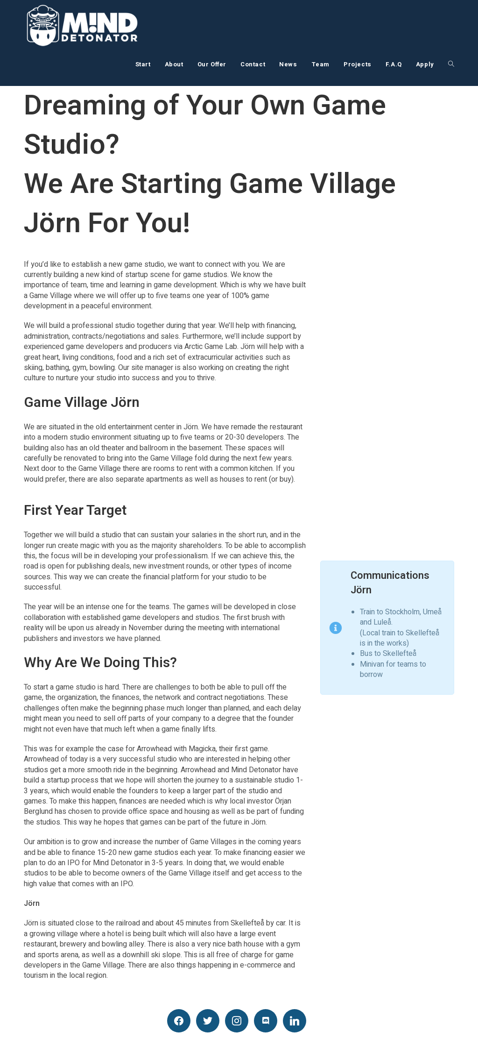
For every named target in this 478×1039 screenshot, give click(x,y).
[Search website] (451, 64)
